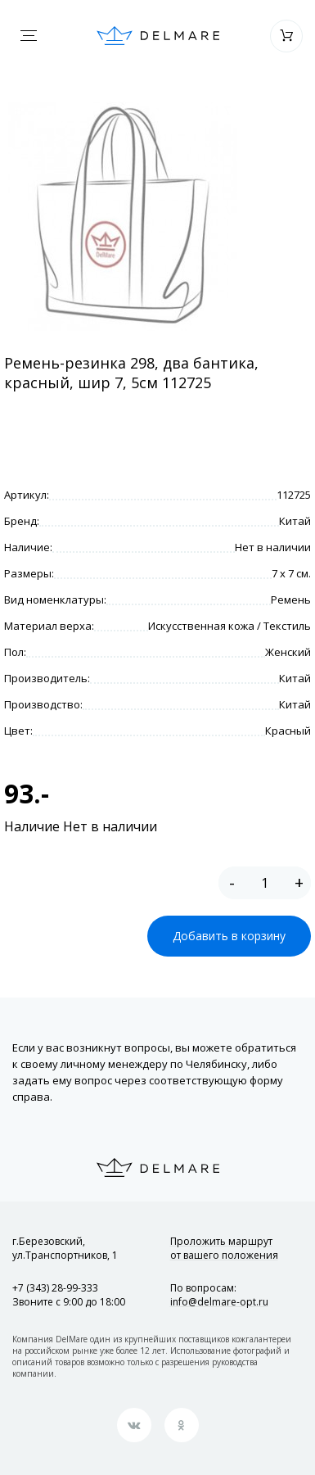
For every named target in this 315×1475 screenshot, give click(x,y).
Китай (295, 521)
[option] (122, 216)
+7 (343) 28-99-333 (55, 1288)
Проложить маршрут (224, 1248)
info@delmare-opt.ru (219, 1302)
